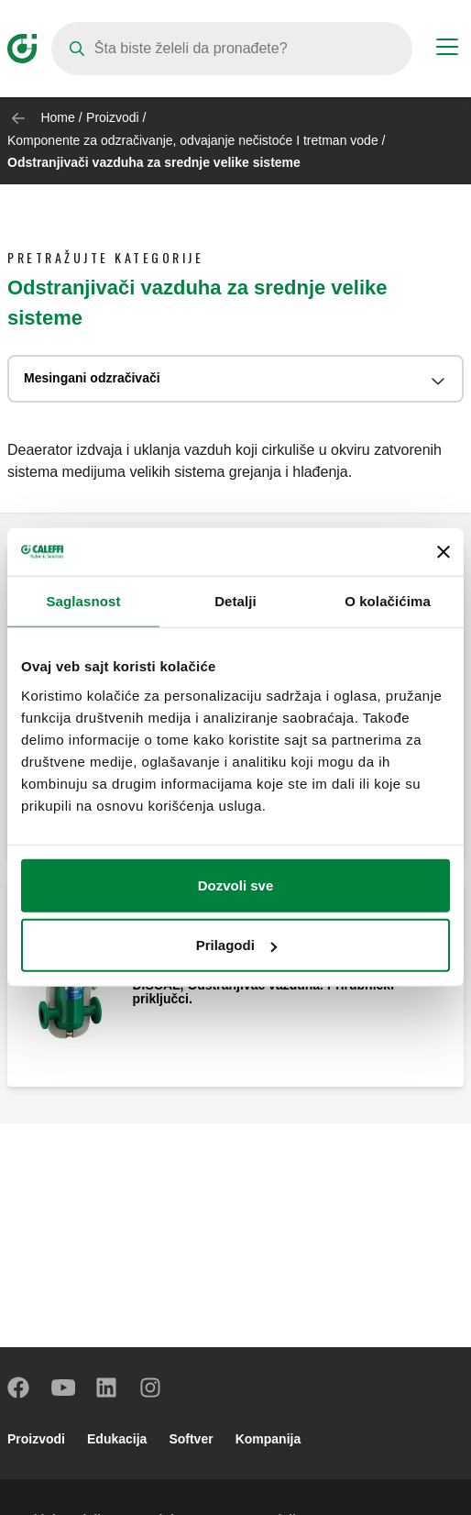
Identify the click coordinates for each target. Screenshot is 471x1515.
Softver (191, 1439)
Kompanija (268, 1439)
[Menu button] (447, 49)
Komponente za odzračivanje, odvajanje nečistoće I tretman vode (192, 140)
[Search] (231, 48)
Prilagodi (236, 945)
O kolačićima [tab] (388, 601)
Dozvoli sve (236, 885)
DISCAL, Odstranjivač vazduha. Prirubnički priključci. (264, 992)
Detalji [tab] (235, 601)
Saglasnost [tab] (83, 601)
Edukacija (117, 1439)
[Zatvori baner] (443, 552)
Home (57, 117)
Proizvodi (112, 117)
